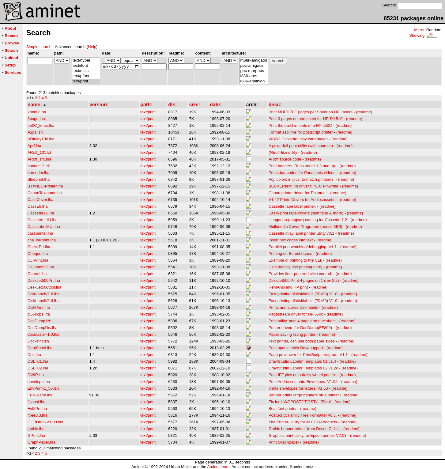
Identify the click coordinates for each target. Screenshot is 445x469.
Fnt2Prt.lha (37, 408)
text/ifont (86, 65)
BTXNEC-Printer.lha (45, 186)
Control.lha (37, 273)
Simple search (38, 46)
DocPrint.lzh (38, 341)
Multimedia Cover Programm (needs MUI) (305, 226)
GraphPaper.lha (41, 442)
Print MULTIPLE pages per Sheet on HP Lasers (311, 112)
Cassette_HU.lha (43, 219)
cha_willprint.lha (42, 240)
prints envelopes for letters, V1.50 (298, 388)
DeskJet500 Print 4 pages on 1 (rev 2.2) (304, 280)
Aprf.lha (34, 145)
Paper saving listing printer (292, 334)
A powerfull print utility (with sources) (301, 145)
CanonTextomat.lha (45, 193)
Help (92, 46)
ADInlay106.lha (41, 139)
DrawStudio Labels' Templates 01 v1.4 (302, 361)
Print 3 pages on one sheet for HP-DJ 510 (305, 118)
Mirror (419, 30)
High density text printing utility (295, 267)
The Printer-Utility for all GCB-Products (303, 422)
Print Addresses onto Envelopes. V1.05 (303, 381)
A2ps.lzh (35, 132)
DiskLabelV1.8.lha (44, 294)
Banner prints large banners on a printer (304, 395)
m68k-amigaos (253, 60)
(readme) (364, 112)
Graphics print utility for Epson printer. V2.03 (307, 435)
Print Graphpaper (284, 442)
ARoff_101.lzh (40, 152)
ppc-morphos (253, 71)
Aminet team (218, 466)
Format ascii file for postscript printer (301, 132)
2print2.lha (37, 112)
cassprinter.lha (40, 233)
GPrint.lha (36, 435)
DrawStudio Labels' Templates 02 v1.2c (303, 368)
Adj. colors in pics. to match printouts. (301, 179)
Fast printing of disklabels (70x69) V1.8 (303, 294)
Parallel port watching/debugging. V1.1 (303, 246)
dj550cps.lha (39, 314)
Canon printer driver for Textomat (298, 193)
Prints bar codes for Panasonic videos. (303, 172)
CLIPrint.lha (38, 260)
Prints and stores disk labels (293, 307)
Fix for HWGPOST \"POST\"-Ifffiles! (300, 401)
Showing (416, 35)
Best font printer (283, 408)
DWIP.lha (36, 375)
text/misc (86, 71)
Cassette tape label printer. (292, 206)
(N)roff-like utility (283, 152)
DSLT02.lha (38, 368)
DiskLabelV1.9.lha (44, 300)
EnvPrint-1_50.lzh (43, 388)
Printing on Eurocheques (290, 253)
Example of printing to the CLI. (295, 260)
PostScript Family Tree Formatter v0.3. (303, 415)
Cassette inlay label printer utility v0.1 (301, 233)
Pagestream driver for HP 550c (296, 314)
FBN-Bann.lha (40, 395)
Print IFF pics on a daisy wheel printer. (302, 375)
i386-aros (253, 76)
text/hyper (86, 60)
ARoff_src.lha (39, 159)
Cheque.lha (38, 253)
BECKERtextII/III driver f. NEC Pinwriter (303, 186)
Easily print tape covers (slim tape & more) (306, 213)
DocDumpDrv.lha (43, 327)
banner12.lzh (39, 166)
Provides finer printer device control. (300, 273)
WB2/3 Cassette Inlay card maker (298, 139)
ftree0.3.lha (37, 415)
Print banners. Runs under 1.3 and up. (302, 166)
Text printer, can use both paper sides (302, 341)
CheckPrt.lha (39, 246)
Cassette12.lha (41, 213)
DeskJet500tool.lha (45, 287)
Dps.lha (34, 354)
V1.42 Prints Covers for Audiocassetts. (303, 199)
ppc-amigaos (253, 65)
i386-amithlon (253, 81)
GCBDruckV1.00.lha (45, 422)
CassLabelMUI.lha (44, 226)
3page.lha (36, 118)
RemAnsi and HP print (288, 287)
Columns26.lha (41, 267)
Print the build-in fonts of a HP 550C (300, 125)
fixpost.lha (37, 401)
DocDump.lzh (39, 321)
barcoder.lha (39, 172)
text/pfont (86, 76)
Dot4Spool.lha (40, 348)
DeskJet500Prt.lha (44, 280)
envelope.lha (39, 381)
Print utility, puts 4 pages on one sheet (302, 321)
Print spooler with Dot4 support (296, 348)
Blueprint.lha (39, 179)
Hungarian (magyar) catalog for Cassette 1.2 (308, 219)
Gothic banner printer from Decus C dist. (304, 428)
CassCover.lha (41, 199)
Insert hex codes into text (291, 240)
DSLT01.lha (38, 361)
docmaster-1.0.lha (43, 334)
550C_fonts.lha (41, 125)
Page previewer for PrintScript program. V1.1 (308, 354)
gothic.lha (36, 428)
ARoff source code (285, 159)
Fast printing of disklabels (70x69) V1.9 (303, 300)
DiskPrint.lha (39, 307)
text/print (86, 81)
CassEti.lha (38, 206)
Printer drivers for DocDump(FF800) (300, 327)
